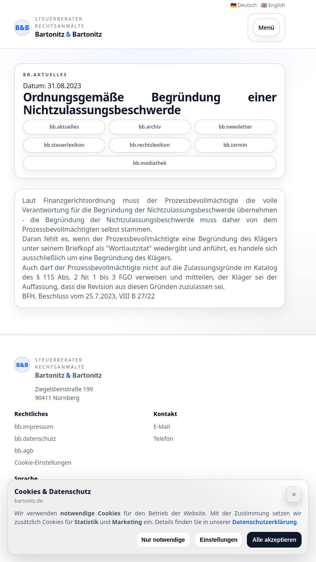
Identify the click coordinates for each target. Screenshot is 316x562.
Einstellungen (219, 539)
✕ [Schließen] (294, 494)
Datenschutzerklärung (264, 522)
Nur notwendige (163, 539)
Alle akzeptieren (274, 539)
